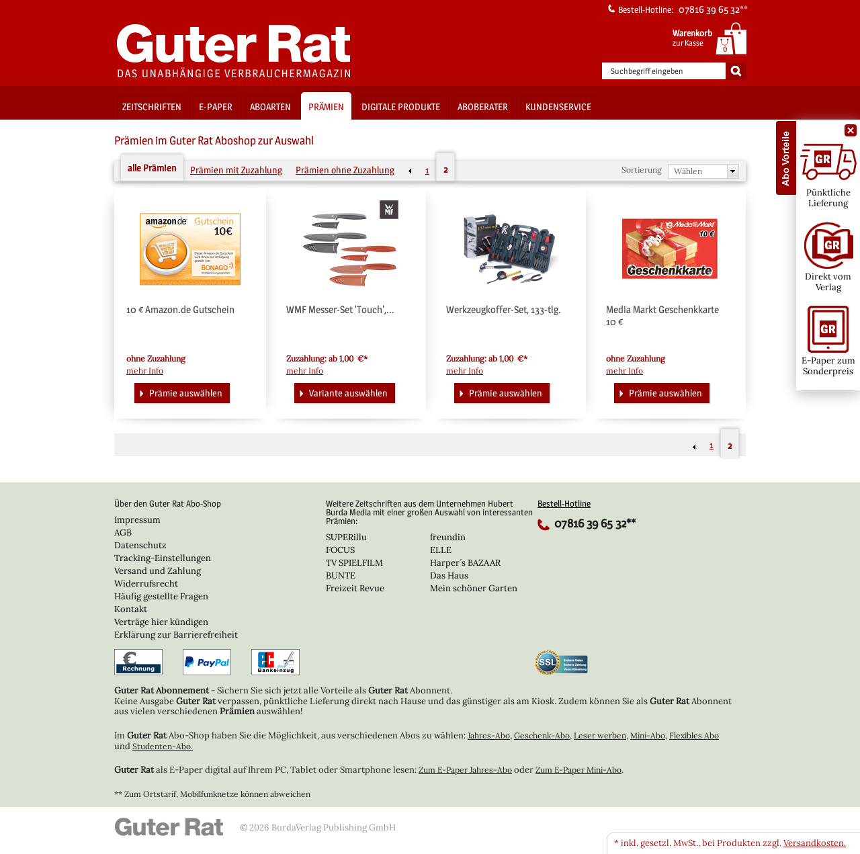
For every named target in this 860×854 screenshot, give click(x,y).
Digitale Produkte (400, 106)
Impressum (137, 519)
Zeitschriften (151, 106)
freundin (448, 537)
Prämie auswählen (179, 391)
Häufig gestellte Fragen (161, 596)
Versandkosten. (814, 843)
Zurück (410, 170)
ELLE (441, 550)
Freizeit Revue (355, 588)
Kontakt (130, 609)
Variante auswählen (342, 391)
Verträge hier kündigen (161, 622)
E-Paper (215, 106)
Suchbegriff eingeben (647, 71)
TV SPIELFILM (354, 562)
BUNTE (340, 575)
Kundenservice (558, 106)
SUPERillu (346, 537)
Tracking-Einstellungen (162, 558)
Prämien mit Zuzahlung (236, 169)
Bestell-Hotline (564, 503)
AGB (123, 532)
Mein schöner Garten (473, 588)
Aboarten (270, 106)
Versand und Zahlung (157, 571)
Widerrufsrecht (146, 583)
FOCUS (340, 550)
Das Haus (449, 575)
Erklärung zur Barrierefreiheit (176, 634)
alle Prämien (152, 167)
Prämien (326, 106)
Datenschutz (140, 545)
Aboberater (483, 106)
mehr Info (144, 371)
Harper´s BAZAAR (465, 562)
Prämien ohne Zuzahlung (345, 169)
